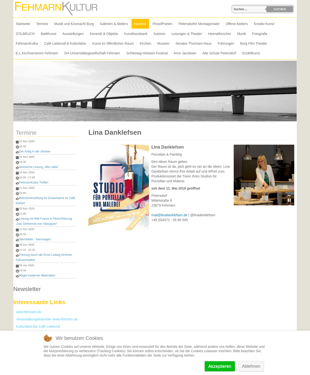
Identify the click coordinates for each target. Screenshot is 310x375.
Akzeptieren (219, 366)
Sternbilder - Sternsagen (35, 239)
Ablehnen (251, 366)
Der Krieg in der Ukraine (34, 151)
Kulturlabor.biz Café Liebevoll (36, 326)
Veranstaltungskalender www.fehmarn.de (45, 319)
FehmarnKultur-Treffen (33, 182)
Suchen (280, 9)
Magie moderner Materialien (37, 275)
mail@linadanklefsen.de (169, 215)
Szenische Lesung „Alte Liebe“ (39, 167)
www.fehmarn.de (27, 312)
